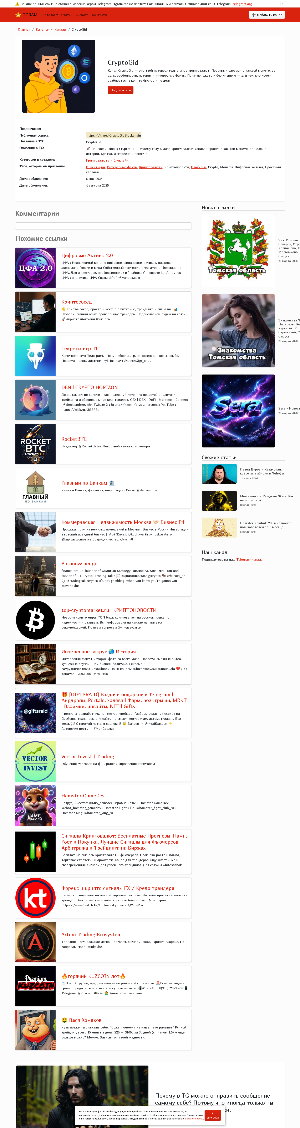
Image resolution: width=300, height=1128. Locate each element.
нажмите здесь (194, 1118)
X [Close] (283, 4)
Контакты (99, 15)
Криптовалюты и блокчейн (107, 160)
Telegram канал (248, 559)
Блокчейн (198, 167)
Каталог (48, 15)
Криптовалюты (151, 167)
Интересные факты (122, 167)
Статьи (66, 15)
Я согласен (213, 1115)
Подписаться (120, 90)
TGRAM (26, 14)
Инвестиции (95, 167)
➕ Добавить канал (267, 15)
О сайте (82, 15)
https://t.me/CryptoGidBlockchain (113, 135)
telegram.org (242, 4)
